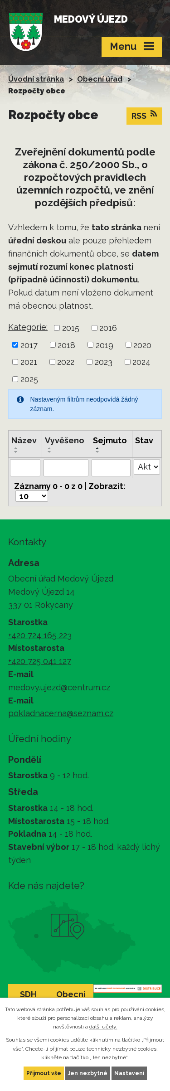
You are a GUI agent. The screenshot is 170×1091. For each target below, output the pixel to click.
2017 (29, 344)
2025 (29, 379)
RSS (144, 115)
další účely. (103, 1026)
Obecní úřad (99, 79)
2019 (104, 344)
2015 (70, 328)
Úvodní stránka (36, 79)
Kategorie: (28, 327)
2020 (142, 344)
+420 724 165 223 (40, 635)
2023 (103, 362)
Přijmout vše (43, 1073)
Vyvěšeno (64, 440)
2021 (28, 362)
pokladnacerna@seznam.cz (60, 713)
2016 (108, 328)
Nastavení (129, 1073)
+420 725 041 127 (39, 661)
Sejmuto (110, 440)
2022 (65, 362)
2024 (141, 362)
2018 (66, 344)
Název (24, 440)
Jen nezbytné (87, 1073)
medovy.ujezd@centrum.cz (59, 687)
